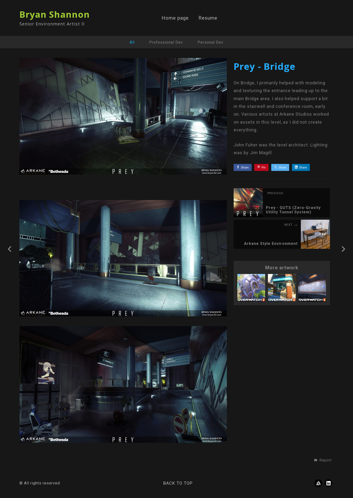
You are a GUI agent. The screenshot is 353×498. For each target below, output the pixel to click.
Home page (175, 18)
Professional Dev (166, 42)
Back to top (178, 483)
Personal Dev (210, 42)
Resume (207, 18)
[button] (323, 460)
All (132, 42)
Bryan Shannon (54, 14)
